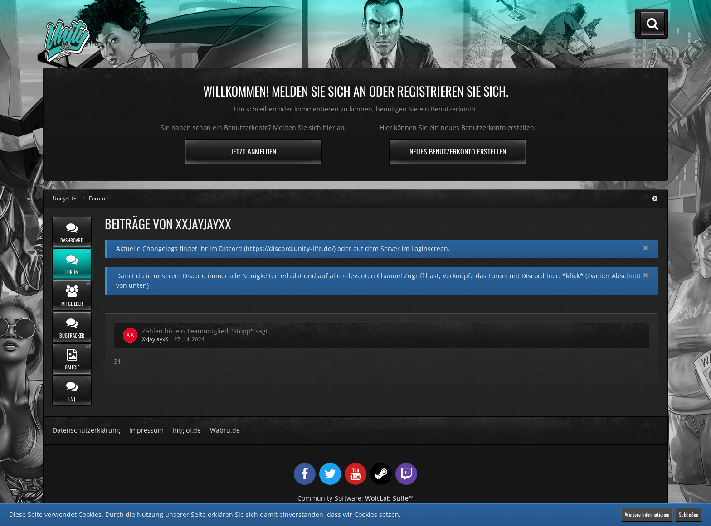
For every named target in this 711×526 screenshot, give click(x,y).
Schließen (688, 514)
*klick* (573, 275)
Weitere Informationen (647, 514)
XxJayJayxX (155, 339)
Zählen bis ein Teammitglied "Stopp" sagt (205, 331)
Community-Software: (355, 498)
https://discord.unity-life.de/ (290, 248)
